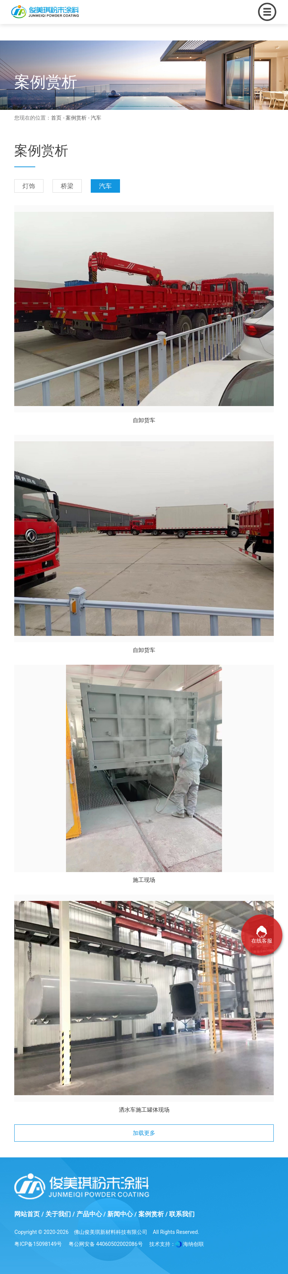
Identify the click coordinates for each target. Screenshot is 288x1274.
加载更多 (144, 1133)
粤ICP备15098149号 (38, 1244)
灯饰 (28, 186)
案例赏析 (76, 118)
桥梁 (67, 186)
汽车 (105, 186)
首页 (56, 118)
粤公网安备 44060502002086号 (106, 1244)
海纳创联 (193, 1244)
